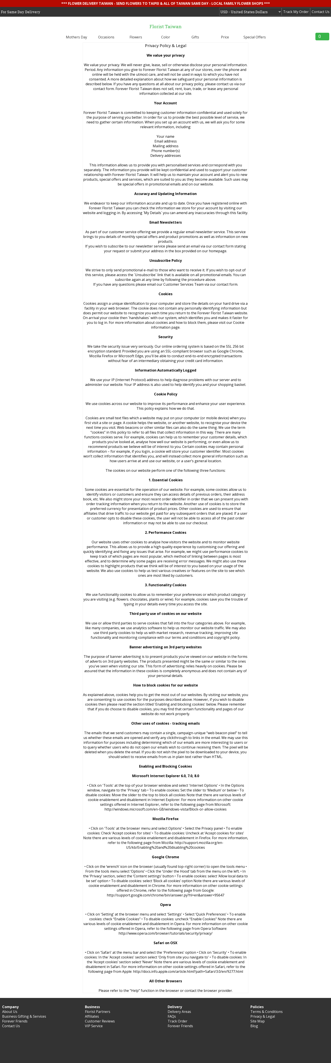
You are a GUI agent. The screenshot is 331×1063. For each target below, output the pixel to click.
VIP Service (94, 1026)
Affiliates (92, 1016)
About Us (9, 1011)
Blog (254, 1026)
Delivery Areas (179, 1011)
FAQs (172, 1016)
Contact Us (320, 11)
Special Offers (254, 37)
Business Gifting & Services (24, 1016)
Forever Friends (15, 1021)
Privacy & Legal (262, 1016)
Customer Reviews (100, 1021)
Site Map (257, 1021)
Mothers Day (76, 37)
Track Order (177, 1021)
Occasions (106, 37)
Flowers (136, 37)
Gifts (195, 37)
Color (165, 37)
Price (225, 37)
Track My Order (296, 11)
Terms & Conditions (266, 1011)
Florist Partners (97, 1011)
